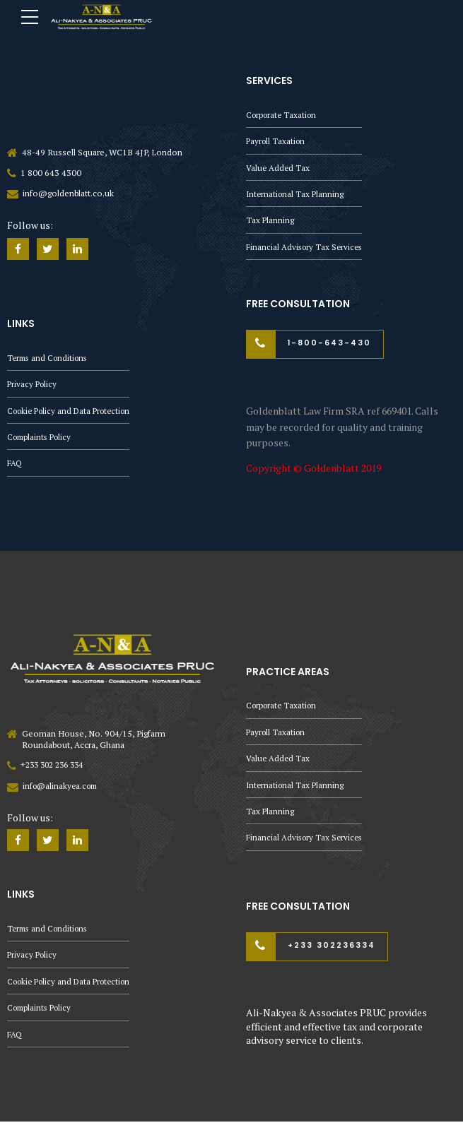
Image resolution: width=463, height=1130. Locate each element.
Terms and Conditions (50, 359)
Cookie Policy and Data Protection (73, 414)
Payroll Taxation (277, 142)
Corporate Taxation (283, 115)
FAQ (15, 467)
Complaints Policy (41, 440)
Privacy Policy (33, 386)
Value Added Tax (278, 169)
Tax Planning (270, 223)
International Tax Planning (296, 196)
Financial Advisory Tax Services (306, 250)
